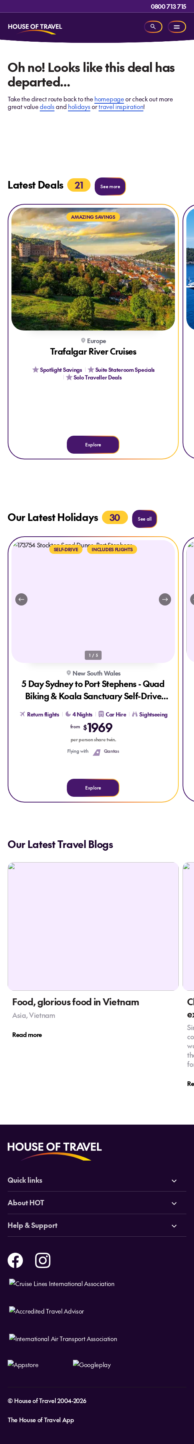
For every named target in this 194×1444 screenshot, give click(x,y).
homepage (109, 98)
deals (47, 106)
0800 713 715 (168, 6)
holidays (79, 106)
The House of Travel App (41, 1419)
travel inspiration (121, 106)
